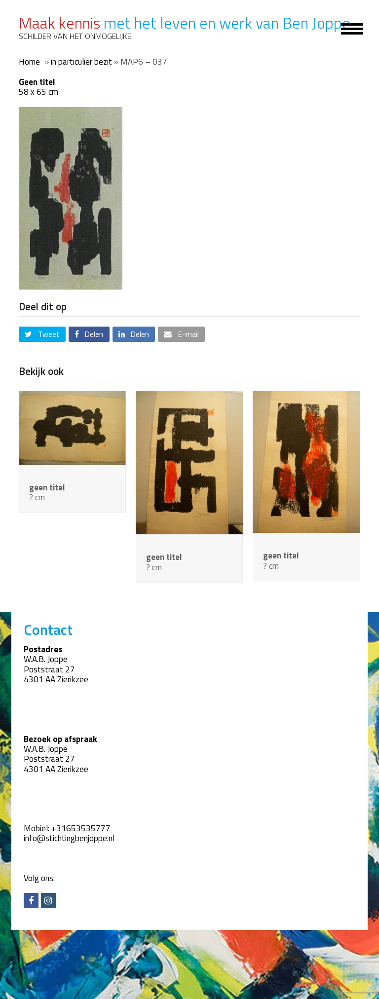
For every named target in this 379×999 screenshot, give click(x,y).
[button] (42, 334)
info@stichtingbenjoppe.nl (69, 838)
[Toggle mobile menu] (346, 28)
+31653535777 (81, 828)
